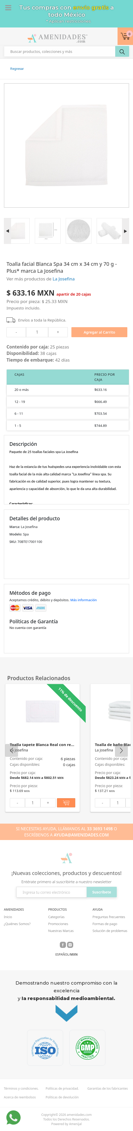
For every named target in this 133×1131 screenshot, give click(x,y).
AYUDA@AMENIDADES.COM (81, 835)
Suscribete (101, 892)
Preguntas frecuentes (109, 917)
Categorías (56, 917)
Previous (11, 750)
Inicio (8, 917)
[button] (125, 36)
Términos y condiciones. (21, 1088)
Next (121, 750)
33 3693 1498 (100, 829)
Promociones (58, 923)
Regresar (17, 69)
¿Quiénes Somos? (17, 923)
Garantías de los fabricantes (107, 1088)
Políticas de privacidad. (62, 1088)
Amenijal (75, 1124)
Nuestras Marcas (61, 930)
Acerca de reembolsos (20, 1097)
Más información (83, 600)
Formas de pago (105, 923)
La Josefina (64, 279)
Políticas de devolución (62, 1097)
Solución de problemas (110, 930)
